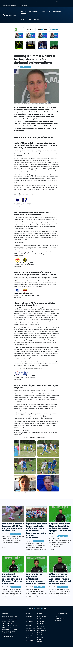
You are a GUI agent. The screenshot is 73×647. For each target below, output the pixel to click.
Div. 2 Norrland (30, 621)
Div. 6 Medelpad (30, 633)
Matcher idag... (34, 11)
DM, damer (40, 637)
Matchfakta (17, 297)
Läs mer (5, 547)
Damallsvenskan (42, 616)
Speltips (36, 19)
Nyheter (23, 11)
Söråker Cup (29, 638)
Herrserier (45, 11)
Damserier (56, 11)
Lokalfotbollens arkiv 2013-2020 (41, 1)
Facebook (30, 608)
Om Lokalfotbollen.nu (16, 1)
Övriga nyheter (26, 19)
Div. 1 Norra (40, 621)
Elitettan (39, 619)
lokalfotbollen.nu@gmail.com (9, 5)
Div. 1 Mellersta (41, 624)
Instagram (37, 608)
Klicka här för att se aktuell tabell (36, 438)
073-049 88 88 (23, 5)
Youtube (43, 608)
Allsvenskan (29, 616)
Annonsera (5, 1)
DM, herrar (29, 635)
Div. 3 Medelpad (41, 635)
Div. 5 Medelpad (25, 67)
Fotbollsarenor (27, 1)
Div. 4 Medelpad (30, 628)
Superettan (29, 619)
